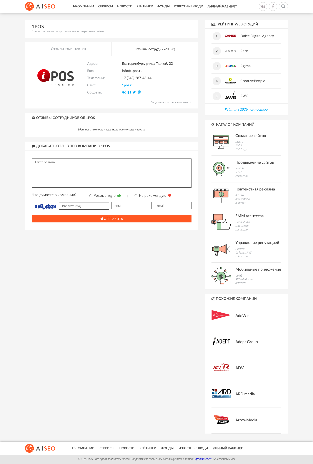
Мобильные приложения (258, 270)
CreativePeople (252, 80)
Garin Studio (242, 222)
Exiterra (240, 249)
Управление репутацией (257, 243)
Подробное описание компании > (171, 102)
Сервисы (105, 6)
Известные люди (188, 6)
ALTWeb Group (244, 279)
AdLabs (239, 195)
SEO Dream (241, 226)
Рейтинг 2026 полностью (246, 109)
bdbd (238, 172)
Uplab (238, 275)
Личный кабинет (222, 6)
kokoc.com (241, 176)
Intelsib (239, 168)
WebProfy (241, 149)
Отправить (111, 219)
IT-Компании (83, 6)
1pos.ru (127, 85)
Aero (244, 50)
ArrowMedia (242, 199)
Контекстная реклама (255, 189)
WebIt (238, 145)
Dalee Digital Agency (257, 35)
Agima (245, 65)
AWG (244, 95)
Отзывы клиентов (68, 49)
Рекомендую (105, 195)
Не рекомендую (153, 195)
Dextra (239, 142)
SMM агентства (249, 216)
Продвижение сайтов (254, 163)
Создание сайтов (250, 136)
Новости (124, 6)
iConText (240, 203)
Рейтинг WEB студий (234, 24)
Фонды (163, 6)
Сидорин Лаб (243, 252)
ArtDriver (240, 283)
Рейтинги (145, 6)
